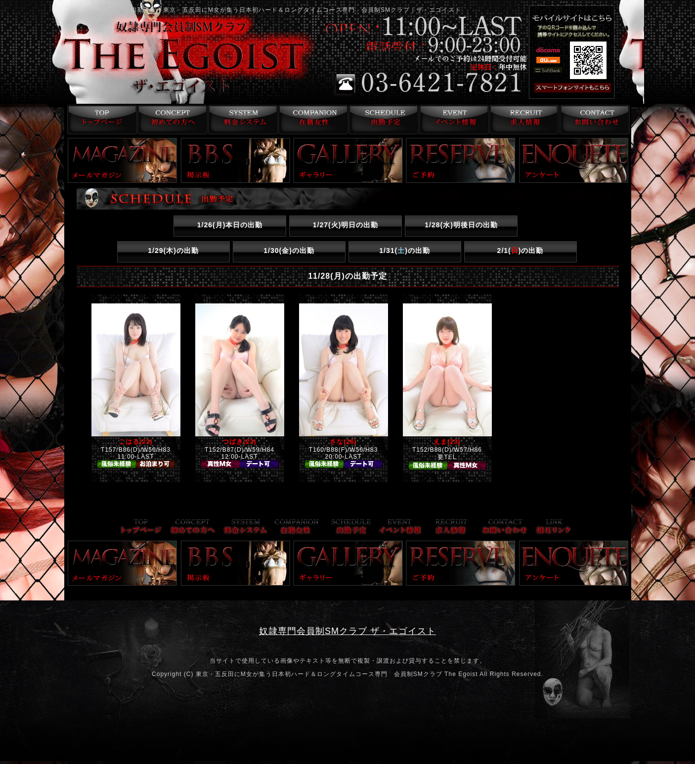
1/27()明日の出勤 (346, 225)
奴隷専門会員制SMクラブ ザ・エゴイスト (347, 631)
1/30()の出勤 (288, 251)
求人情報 (523, 119)
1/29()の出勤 (173, 251)
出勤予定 (382, 119)
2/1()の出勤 (520, 251)
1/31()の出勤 (404, 251)
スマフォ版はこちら (586, 88)
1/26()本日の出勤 (230, 225)
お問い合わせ (594, 119)
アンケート (574, 160)
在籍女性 (311, 119)
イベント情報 (453, 119)
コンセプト (170, 119)
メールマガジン (122, 160)
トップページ (99, 119)
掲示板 (235, 160)
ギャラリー (348, 160)
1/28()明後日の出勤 (461, 225)
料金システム (241, 119)
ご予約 (461, 160)
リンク (553, 527)
